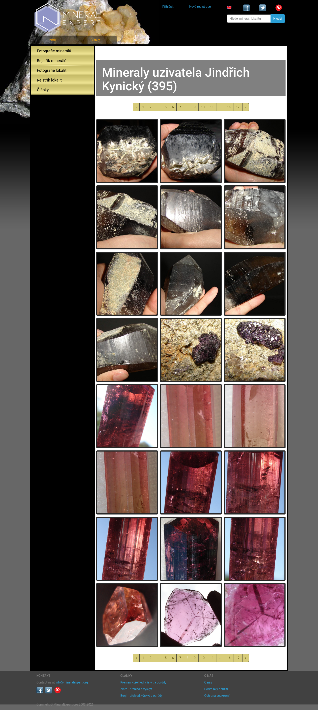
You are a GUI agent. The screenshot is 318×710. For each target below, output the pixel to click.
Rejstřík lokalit (49, 80)
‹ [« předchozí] (136, 107)
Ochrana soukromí (216, 695)
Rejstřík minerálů (51, 60)
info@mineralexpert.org (72, 682)
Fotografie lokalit (51, 70)
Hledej (277, 18)
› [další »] (245, 107)
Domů (51, 40)
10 (203, 107)
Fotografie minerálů (54, 51)
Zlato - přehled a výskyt (136, 689)
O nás (208, 682)
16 (229, 107)
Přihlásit (168, 6)
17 (238, 107)
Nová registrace (200, 6)
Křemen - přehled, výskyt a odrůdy (143, 682)
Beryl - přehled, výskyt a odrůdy (141, 695)
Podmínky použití (216, 689)
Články (95, 40)
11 (212, 107)
